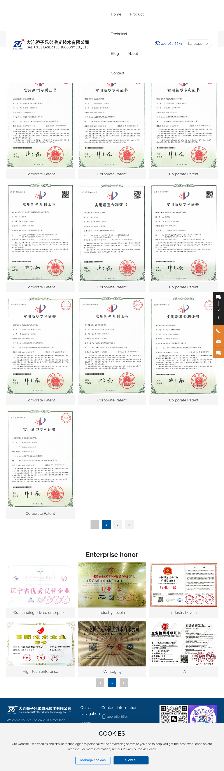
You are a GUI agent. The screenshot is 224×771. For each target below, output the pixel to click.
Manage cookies (93, 760)
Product (86, 723)
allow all (131, 760)
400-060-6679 (171, 43)
